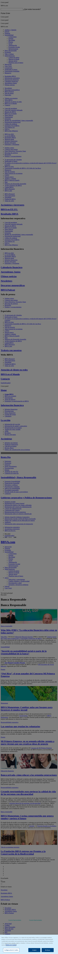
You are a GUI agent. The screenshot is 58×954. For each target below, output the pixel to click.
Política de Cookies (11, 945)
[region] (29, 944)
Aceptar (34, 950)
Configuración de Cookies (11, 950)
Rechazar (47, 950)
